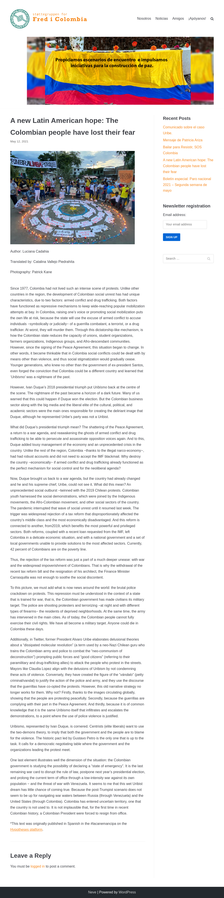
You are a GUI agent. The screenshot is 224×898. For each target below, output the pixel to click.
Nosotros (144, 18)
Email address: (174, 215)
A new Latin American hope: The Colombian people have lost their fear (188, 166)
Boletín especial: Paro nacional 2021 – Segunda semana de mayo (187, 185)
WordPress (127, 892)
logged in (38, 866)
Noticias (162, 18)
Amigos (178, 18)
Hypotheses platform (26, 829)
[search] (212, 19)
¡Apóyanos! (197, 18)
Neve (92, 892)
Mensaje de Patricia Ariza (183, 140)
